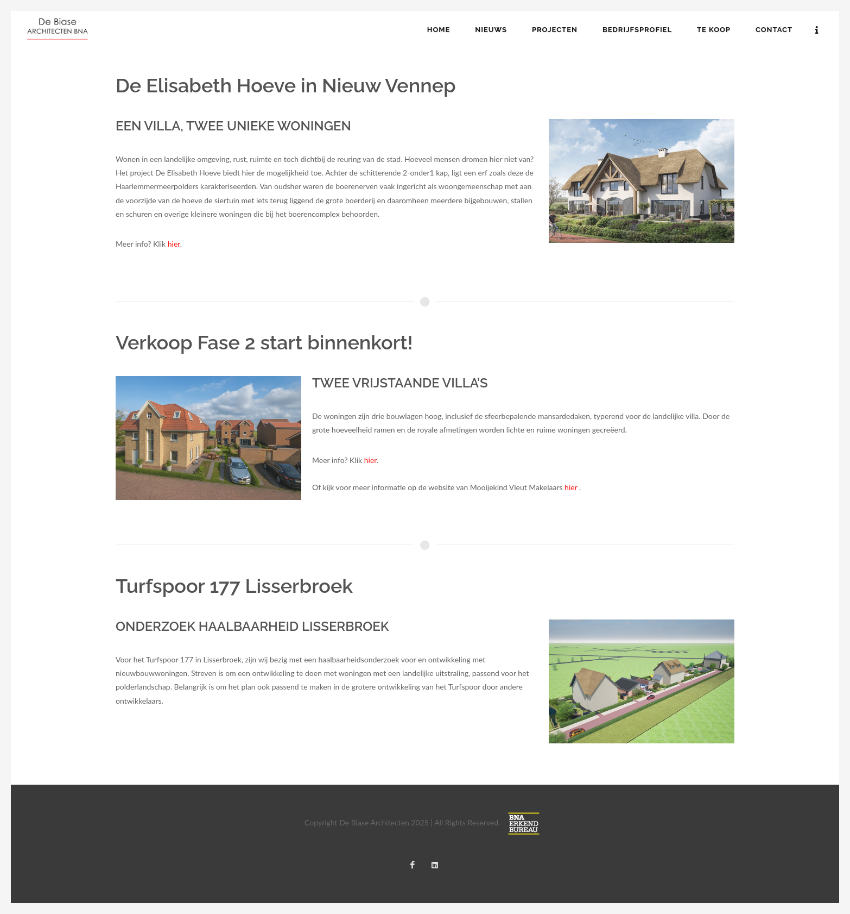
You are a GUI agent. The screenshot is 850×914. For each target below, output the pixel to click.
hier (174, 243)
